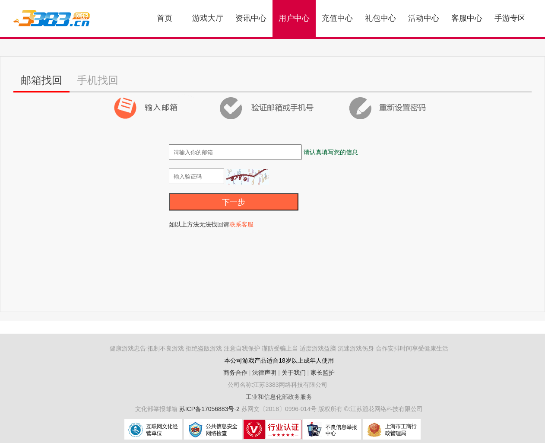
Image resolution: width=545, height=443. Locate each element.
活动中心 (423, 18)
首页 (164, 18)
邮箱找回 (41, 80)
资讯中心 (250, 18)
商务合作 (235, 372)
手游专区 (510, 18)
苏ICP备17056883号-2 (210, 408)
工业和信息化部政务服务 (279, 396)
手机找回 (97, 80)
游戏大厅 (207, 18)
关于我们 (294, 372)
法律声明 (264, 372)
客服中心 (466, 18)
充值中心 (337, 18)
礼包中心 (380, 18)
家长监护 (323, 372)
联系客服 (241, 224)
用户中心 (294, 18)
